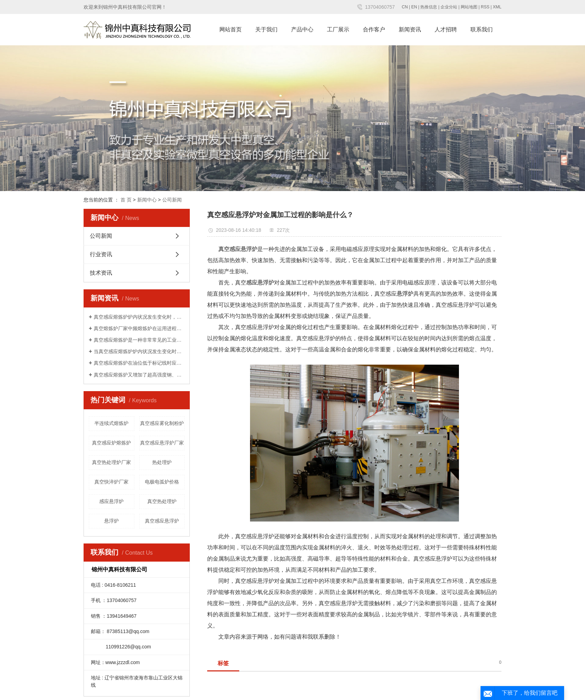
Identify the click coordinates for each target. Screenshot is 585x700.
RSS (485, 7)
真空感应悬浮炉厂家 (162, 443)
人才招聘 (446, 29)
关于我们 (266, 29)
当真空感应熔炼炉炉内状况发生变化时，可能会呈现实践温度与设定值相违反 (139, 351)
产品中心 (302, 29)
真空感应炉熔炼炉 (111, 443)
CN (405, 7)
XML (497, 7)
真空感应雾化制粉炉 (162, 423)
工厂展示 (338, 29)
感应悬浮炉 (111, 501)
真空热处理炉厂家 (111, 462)
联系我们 (481, 29)
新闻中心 (147, 200)
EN (414, 7)
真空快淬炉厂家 (111, 482)
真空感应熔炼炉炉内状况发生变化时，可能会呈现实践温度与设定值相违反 (139, 317)
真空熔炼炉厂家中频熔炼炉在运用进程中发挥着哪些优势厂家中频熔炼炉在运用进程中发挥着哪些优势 (139, 328)
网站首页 (230, 29)
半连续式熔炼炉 (111, 423)
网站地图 (469, 7)
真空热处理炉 (162, 501)
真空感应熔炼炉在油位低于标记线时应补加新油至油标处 (139, 363)
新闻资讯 (410, 29)
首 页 (126, 200)
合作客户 (374, 29)
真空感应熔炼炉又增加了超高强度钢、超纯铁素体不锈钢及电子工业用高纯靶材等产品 (139, 375)
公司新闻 (172, 200)
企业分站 (448, 7)
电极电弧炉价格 (162, 482)
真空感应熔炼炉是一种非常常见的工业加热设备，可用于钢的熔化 (139, 340)
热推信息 (428, 7)
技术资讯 (101, 273)
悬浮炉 (111, 521)
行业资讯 (101, 254)
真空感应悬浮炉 (162, 521)
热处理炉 (162, 462)
